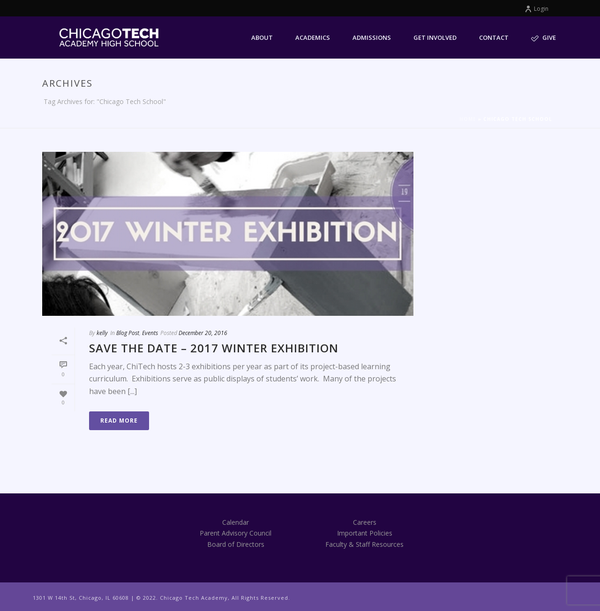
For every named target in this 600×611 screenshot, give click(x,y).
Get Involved (435, 37)
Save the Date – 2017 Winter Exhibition (213, 348)
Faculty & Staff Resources (364, 544)
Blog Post (127, 333)
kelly (102, 333)
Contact (494, 37)
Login (536, 9)
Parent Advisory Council (235, 533)
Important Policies (364, 533)
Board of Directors (235, 544)
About (262, 37)
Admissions (371, 37)
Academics (312, 37)
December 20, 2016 (203, 333)
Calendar (235, 522)
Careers (364, 522)
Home (467, 119)
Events (150, 333)
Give (543, 37)
